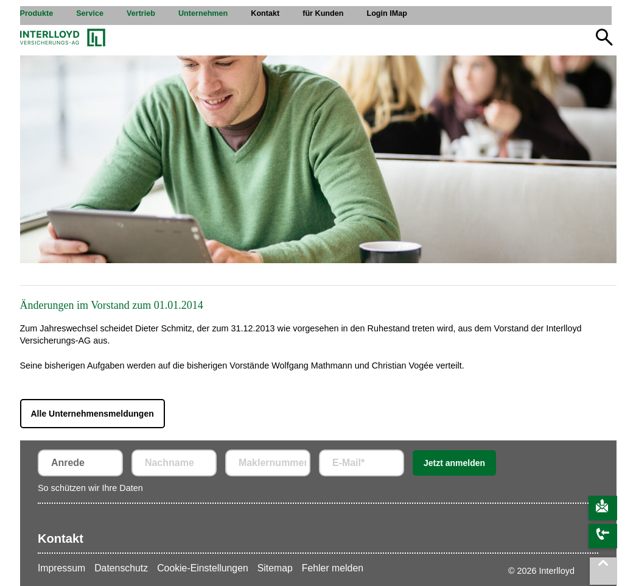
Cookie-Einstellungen (202, 568)
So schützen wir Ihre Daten (90, 488)
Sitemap (275, 568)
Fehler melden (332, 568)
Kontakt (60, 538)
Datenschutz (121, 568)
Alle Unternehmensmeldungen (92, 413)
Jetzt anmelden (454, 463)
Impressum (61, 568)
